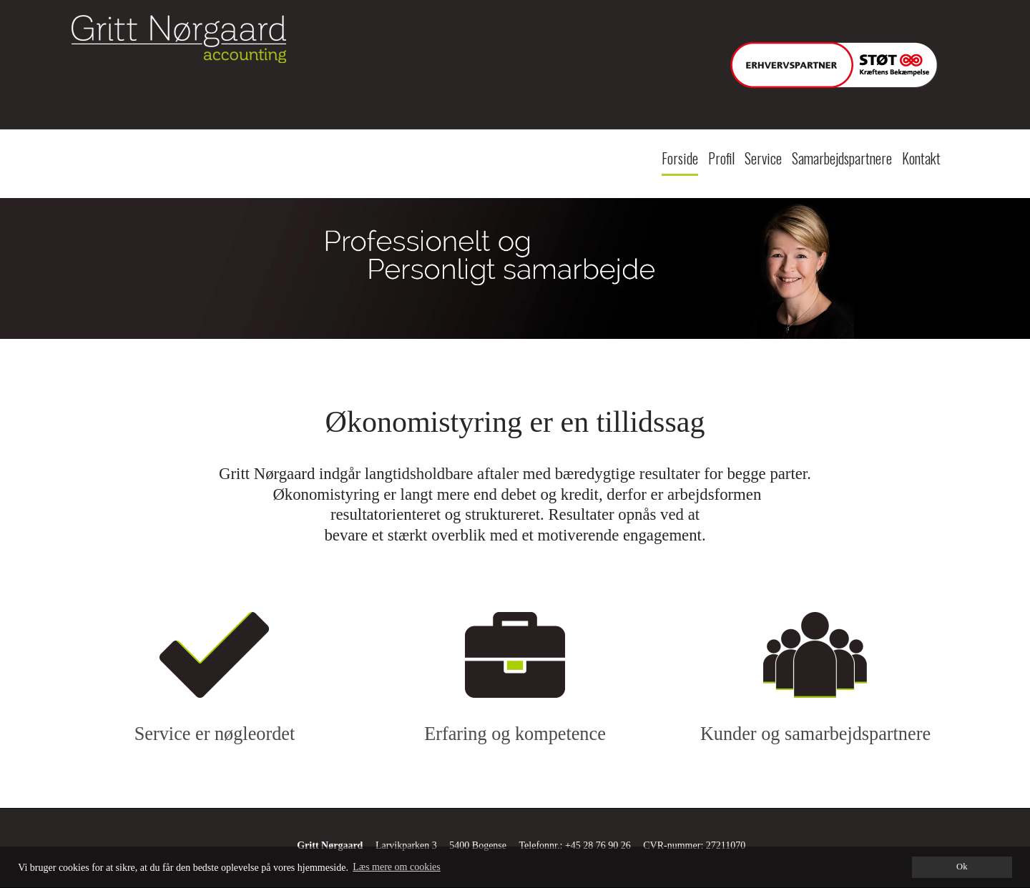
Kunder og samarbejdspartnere (815, 734)
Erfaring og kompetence (515, 734)
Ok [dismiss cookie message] (961, 867)
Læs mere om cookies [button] (396, 867)
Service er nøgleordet (214, 734)
